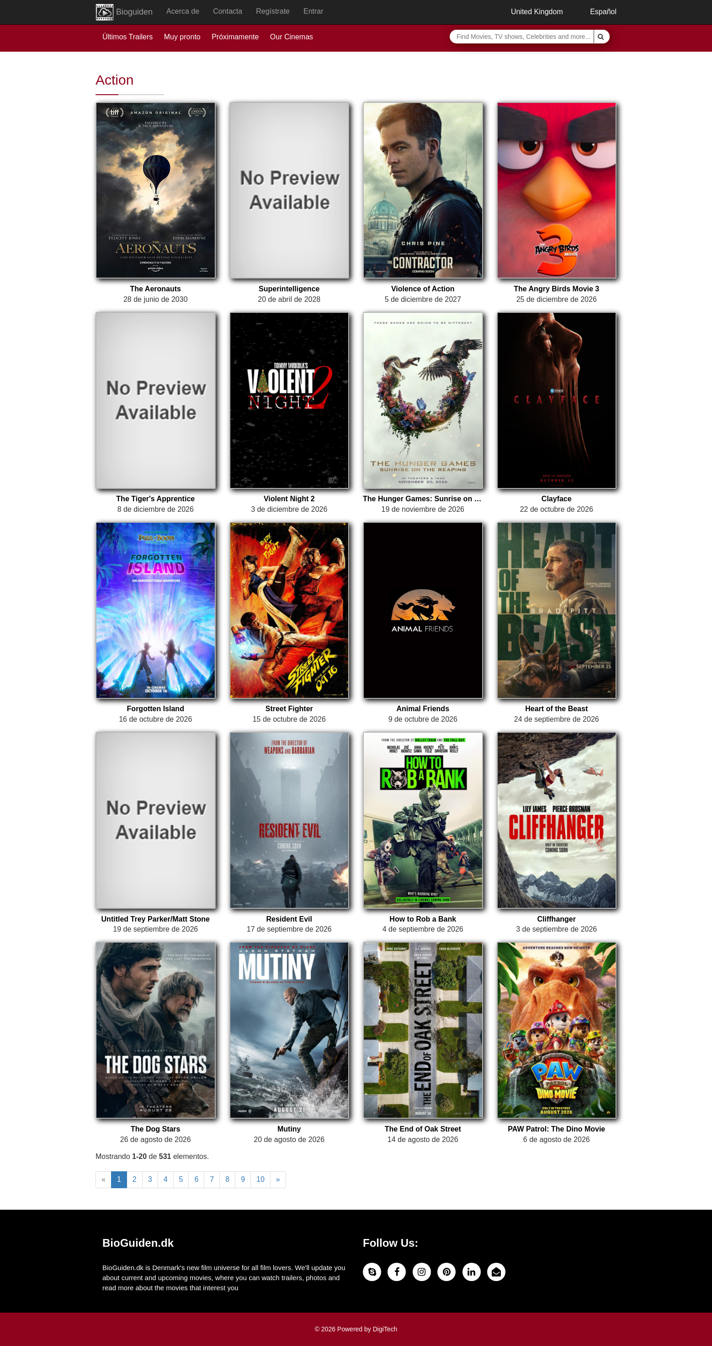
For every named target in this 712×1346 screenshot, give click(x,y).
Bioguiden (124, 12)
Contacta (227, 11)
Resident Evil (289, 919)
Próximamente (235, 37)
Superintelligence (289, 289)
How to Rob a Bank (422, 919)
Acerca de (182, 11)
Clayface (557, 499)
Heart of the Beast (556, 709)
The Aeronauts (155, 289)
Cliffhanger (556, 919)
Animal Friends (422, 709)
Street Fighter (289, 709)
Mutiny (289, 1129)
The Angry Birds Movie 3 (556, 289)
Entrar (313, 11)
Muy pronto (182, 37)
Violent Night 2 (289, 499)
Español (596, 12)
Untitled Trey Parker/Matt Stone (155, 919)
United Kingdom (530, 12)
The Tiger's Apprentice (155, 499)
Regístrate (273, 11)
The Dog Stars (155, 1129)
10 (260, 1179)
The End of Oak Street (423, 1129)
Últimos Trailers (127, 37)
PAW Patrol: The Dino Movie (556, 1129)
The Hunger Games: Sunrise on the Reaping (423, 499)
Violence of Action (423, 289)
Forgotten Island (155, 709)
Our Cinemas (291, 37)
